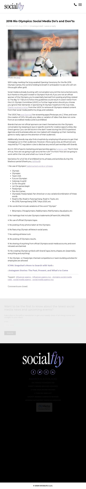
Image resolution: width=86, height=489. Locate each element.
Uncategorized (36, 26)
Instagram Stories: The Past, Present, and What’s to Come (38, 270)
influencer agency (23, 277)
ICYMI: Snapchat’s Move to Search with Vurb (30, 265)
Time (18, 78)
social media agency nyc (43, 280)
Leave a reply (50, 26)
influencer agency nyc (41, 277)
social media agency (22, 280)
